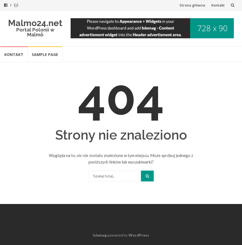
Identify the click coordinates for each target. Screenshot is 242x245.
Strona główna (192, 5)
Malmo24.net (35, 23)
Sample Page (45, 54)
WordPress (138, 235)
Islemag (100, 235)
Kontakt (218, 5)
